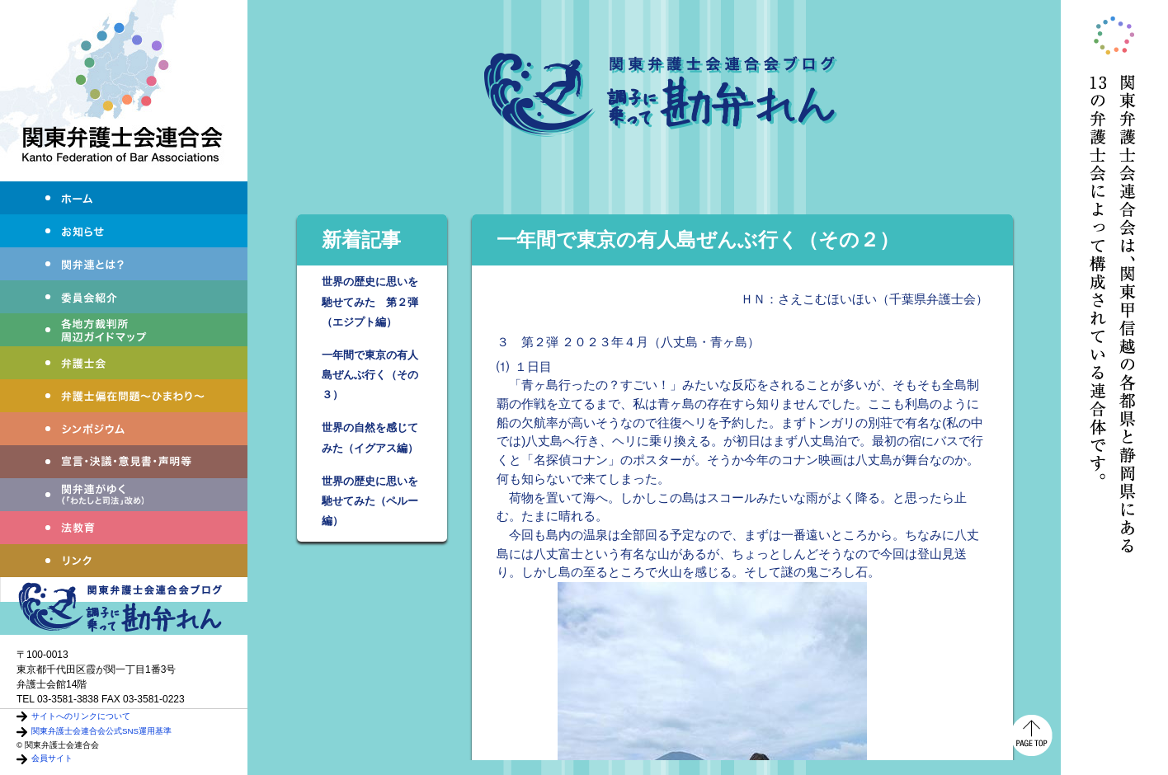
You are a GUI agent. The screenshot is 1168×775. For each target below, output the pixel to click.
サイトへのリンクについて (80, 716)
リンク (123, 560)
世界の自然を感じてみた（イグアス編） (370, 437)
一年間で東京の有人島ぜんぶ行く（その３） (370, 375)
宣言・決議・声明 (123, 461)
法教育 (123, 527)
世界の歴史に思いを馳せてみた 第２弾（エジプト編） (370, 301)
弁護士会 (123, 362)
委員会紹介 (123, 296)
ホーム (123, 197)
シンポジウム (123, 428)
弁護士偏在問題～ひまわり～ (123, 395)
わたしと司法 (123, 494)
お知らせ (123, 230)
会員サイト (52, 758)
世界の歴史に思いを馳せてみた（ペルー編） (370, 501)
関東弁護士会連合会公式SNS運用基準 (101, 730)
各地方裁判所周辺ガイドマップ (123, 329)
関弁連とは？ (123, 263)
